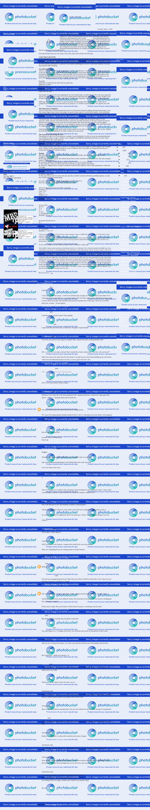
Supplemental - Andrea (128, 210)
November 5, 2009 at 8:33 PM (55, 535)
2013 (121, 144)
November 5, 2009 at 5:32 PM (55, 443)
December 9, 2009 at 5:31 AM (55, 685)
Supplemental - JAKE (128, 268)
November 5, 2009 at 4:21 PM (55, 374)
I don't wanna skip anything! (12, 129)
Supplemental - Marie (128, 191)
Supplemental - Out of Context (130, 248)
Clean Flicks (121, 319)
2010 (121, 147)
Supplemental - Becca (128, 194)
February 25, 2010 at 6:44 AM (55, 739)
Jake (4, 79)
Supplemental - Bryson (128, 197)
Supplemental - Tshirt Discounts (131, 226)
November (124, 156)
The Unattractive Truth (10, 137)
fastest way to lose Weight (55, 788)
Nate (43, 563)
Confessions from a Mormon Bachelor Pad (75, 16)
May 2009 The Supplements (130, 274)
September (124, 162)
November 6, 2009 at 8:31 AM (55, 610)
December (124, 153)
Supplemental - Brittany (128, 200)
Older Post (109, 800)
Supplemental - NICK (128, 258)
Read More (120, 59)
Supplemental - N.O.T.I (128, 188)
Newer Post (41, 800)
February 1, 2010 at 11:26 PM (55, 700)
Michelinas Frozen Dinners (125, 317)
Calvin (5, 76)
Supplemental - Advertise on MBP (132, 239)
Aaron (5, 81)
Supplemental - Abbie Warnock (131, 229)
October (123, 159)
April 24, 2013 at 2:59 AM (53, 791)
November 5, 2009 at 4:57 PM (55, 386)
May (122, 175)
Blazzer (44, 501)
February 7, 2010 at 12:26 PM (55, 712)
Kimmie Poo (46, 429)
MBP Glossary (121, 314)
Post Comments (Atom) (54, 805)
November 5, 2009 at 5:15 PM (55, 401)
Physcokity (45, 664)
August (123, 166)
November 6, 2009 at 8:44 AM (55, 622)
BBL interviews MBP (10, 151)
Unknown (45, 590)
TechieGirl (45, 379)
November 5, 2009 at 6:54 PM (55, 523)
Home (75, 800)
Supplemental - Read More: (129, 255)
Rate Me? (124, 223)
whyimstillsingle (47, 529)
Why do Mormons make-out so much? (15, 135)
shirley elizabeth (47, 628)
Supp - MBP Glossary (128, 178)
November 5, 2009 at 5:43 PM (55, 481)
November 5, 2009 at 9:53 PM (55, 558)
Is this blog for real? (9, 132)
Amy (43, 486)
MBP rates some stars (127, 216)
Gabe (5, 90)
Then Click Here (8, 34)
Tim (4, 87)
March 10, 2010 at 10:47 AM (54, 751)
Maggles (44, 406)
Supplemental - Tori (127, 213)
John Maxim (7, 154)
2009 (121, 150)
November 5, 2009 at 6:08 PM (55, 496)
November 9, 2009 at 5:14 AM (55, 659)
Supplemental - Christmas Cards (131, 245)
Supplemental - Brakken (128, 207)
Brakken (89, 38)
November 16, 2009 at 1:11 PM (55, 673)
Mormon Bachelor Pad (49, 449)
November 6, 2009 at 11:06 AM (55, 634)
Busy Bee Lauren (47, 324)
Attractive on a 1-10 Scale (11, 140)
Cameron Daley (8, 157)
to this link (91, 245)
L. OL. (44, 652)
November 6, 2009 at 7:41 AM (55, 585)
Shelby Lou (45, 287)
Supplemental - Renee (128, 181)
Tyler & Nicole (46, 336)
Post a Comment (42, 796)
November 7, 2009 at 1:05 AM (55, 646)
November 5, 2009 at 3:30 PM (55, 306)
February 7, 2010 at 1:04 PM (55, 727)
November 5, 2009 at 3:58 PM (55, 343)
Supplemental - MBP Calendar (130, 232)
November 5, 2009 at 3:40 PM (55, 331)
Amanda (44, 679)
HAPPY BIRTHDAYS (128, 220)
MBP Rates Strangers (10, 146)
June (122, 172)
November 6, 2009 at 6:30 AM (55, 570)
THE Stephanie (47, 392)
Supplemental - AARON (128, 265)
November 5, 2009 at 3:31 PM (55, 319)
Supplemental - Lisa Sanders (130, 184)
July (122, 169)
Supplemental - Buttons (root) (130, 252)
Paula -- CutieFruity (48, 368)
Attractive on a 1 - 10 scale (50, 31)
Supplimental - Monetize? (129, 236)
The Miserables (8, 143)
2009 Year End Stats (9, 149)
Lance (5, 84)
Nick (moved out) (9, 93)
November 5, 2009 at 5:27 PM (55, 423)
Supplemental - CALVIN (129, 271)
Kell (43, 349)
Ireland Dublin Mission (124, 325)
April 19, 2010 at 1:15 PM (53, 766)
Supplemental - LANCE (128, 261)
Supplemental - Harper (128, 204)
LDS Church (121, 322)
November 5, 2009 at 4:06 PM (55, 363)
